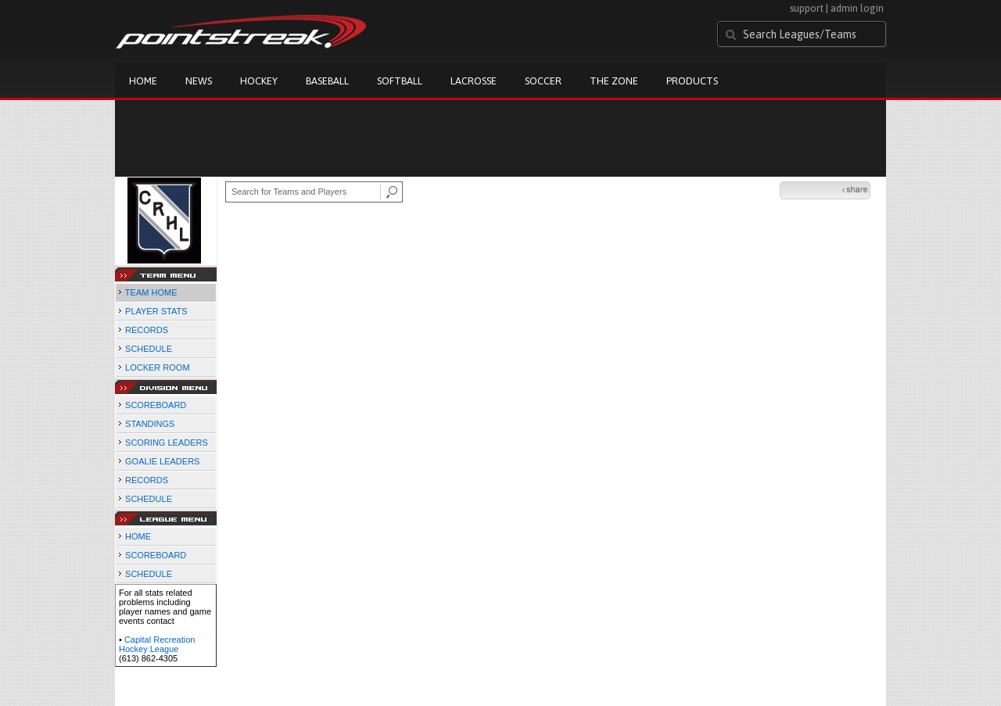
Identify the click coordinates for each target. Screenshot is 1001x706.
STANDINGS (149, 423)
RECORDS (146, 330)
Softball (399, 81)
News (198, 81)
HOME (138, 536)
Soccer (543, 81)
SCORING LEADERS (166, 442)
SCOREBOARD (155, 405)
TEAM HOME (151, 292)
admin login (857, 8)
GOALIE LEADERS (162, 461)
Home (143, 81)
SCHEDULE (148, 348)
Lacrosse (473, 81)
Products (692, 81)
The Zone (614, 81)
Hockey (259, 81)
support (806, 8)
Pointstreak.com (241, 33)
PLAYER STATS (156, 311)
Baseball (327, 81)
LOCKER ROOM (157, 367)
